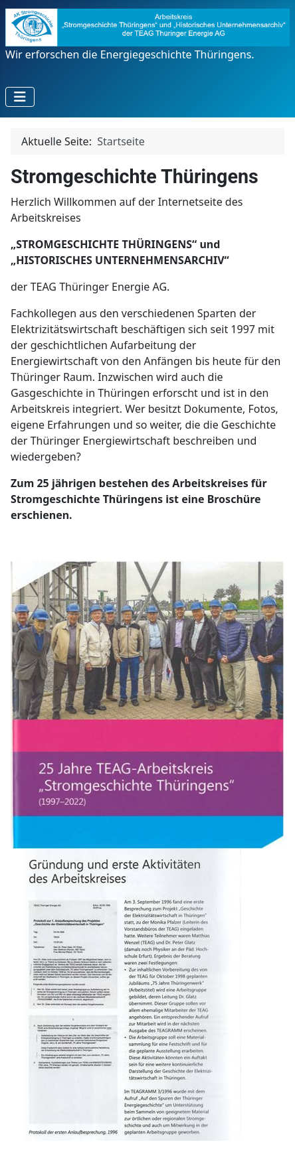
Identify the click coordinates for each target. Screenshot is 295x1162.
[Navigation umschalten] (20, 97)
